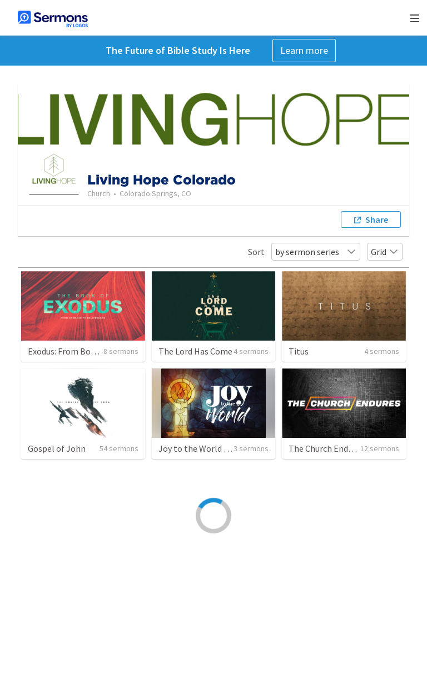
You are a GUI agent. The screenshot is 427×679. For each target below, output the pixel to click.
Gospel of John (57, 448)
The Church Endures (326, 448)
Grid (385, 251)
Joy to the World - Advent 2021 (216, 448)
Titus (299, 351)
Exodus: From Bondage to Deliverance (99, 351)
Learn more (304, 50)
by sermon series (315, 251)
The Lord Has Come (195, 351)
